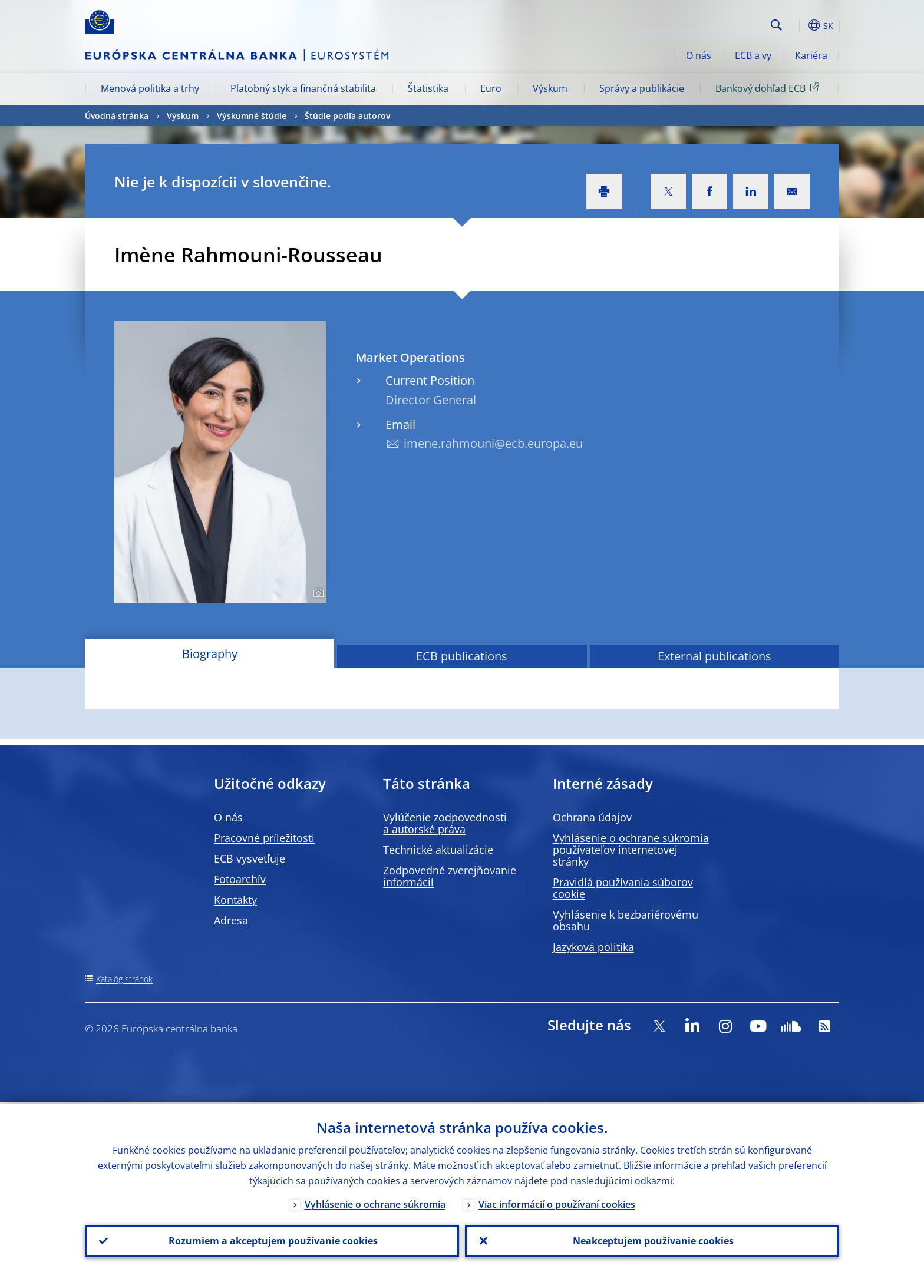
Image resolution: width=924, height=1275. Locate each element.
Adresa (231, 920)
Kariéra (811, 55)
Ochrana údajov (592, 817)
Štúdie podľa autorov (347, 115)
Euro (490, 88)
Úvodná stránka (116, 115)
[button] (798, 25)
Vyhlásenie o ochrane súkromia (375, 1202)
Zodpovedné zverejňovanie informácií (449, 876)
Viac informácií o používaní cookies (556, 1202)
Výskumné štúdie (251, 115)
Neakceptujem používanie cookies (652, 1240)
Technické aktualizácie (438, 850)
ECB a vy (753, 55)
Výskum (550, 88)
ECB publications (461, 656)
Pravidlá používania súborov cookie (623, 888)
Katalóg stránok (124, 979)
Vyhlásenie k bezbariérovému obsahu (625, 920)
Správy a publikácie (641, 88)
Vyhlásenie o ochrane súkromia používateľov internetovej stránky (631, 849)
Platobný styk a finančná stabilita (303, 88)
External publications (714, 656)
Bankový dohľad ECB (769, 88)
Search (776, 25)
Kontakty (235, 900)
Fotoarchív (240, 879)
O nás (698, 55)
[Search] (708, 23)
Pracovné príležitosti (264, 838)
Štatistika (428, 88)
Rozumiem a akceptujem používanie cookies (272, 1240)
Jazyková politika (593, 947)
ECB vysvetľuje (249, 858)
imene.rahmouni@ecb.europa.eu (493, 443)
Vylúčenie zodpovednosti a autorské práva (445, 823)
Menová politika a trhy (150, 88)
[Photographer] (317, 593)
